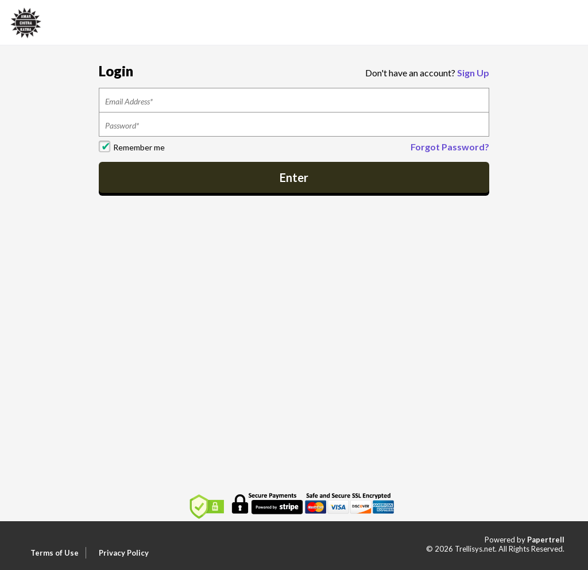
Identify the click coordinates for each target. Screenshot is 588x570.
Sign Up (473, 72)
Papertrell (545, 539)
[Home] (26, 21)
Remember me (139, 147)
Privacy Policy (124, 552)
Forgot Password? (450, 146)
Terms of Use (54, 552)
